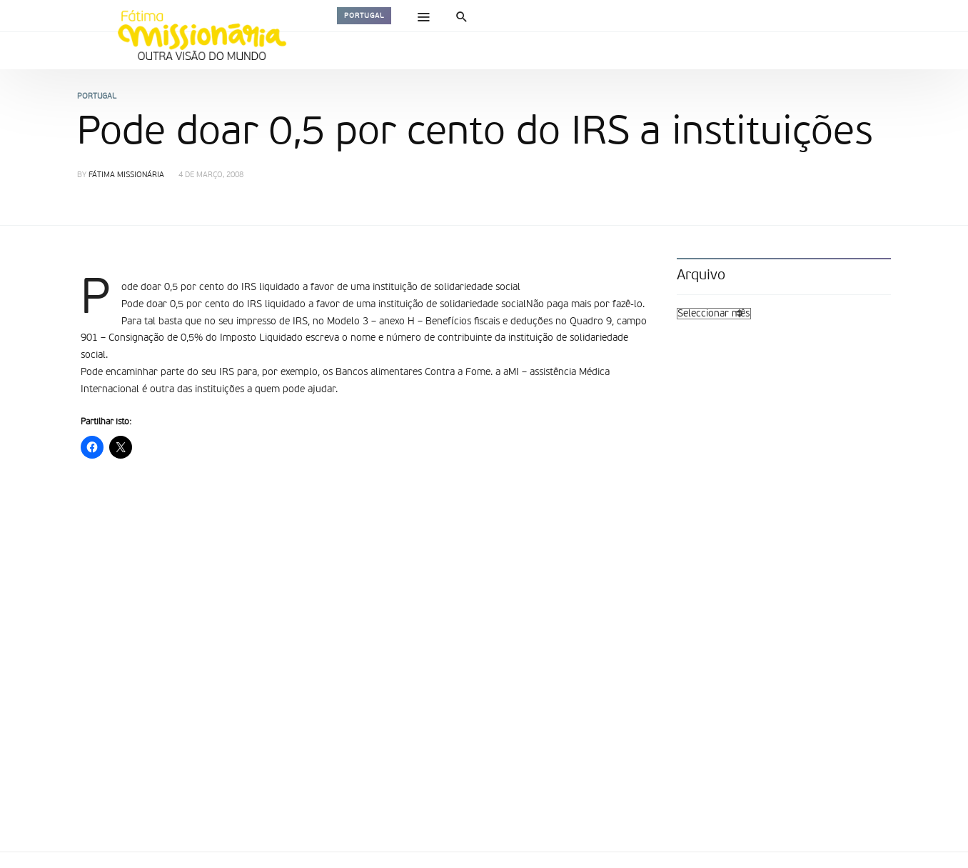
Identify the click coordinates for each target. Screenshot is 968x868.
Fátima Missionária (126, 175)
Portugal (364, 15)
